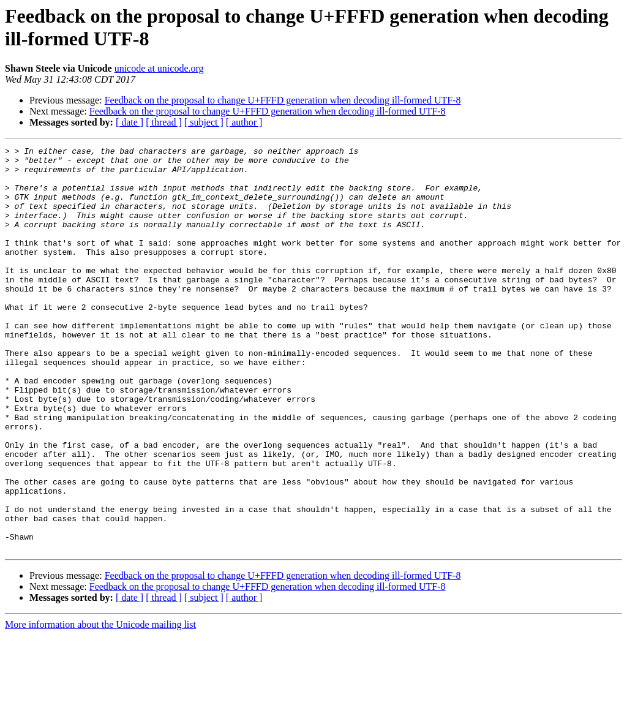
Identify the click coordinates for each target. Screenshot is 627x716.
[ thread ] (164, 122)
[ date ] (129, 122)
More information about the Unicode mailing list (100, 705)
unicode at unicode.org (159, 68)
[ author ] (244, 122)
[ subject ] (203, 122)
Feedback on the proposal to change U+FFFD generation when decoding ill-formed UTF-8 (283, 100)
